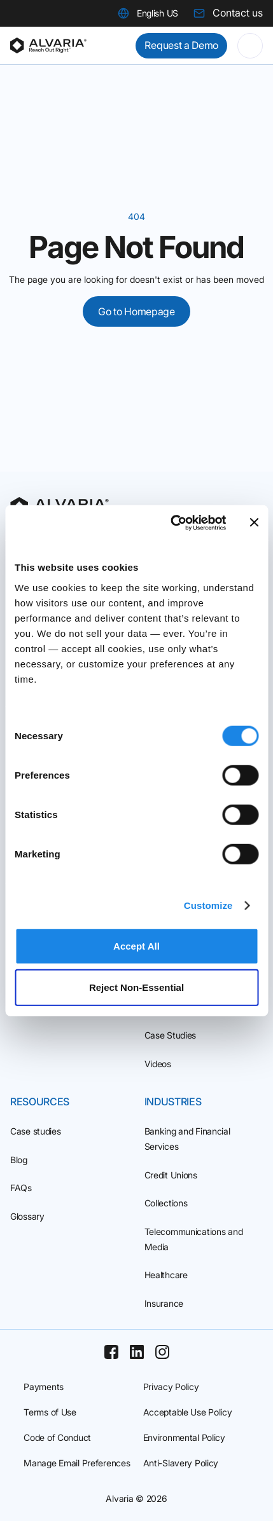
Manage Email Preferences (77, 1462)
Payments (44, 1386)
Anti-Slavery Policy (181, 1462)
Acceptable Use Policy (187, 1412)
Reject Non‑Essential (136, 987)
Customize (208, 905)
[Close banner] (253, 522)
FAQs (21, 1187)
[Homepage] (48, 46)
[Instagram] (162, 1352)
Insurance (163, 1303)
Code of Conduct (57, 1437)
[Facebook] (111, 1352)
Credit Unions (170, 1175)
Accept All (136, 945)
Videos (157, 1063)
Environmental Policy (184, 1437)
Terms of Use (50, 1412)
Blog (18, 1159)
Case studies (35, 1131)
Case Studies (170, 1035)
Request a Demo (181, 45)
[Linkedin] (137, 1352)
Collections (166, 1202)
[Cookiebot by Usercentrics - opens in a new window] (172, 522)
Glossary (27, 1216)
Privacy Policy (171, 1386)
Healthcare (166, 1274)
